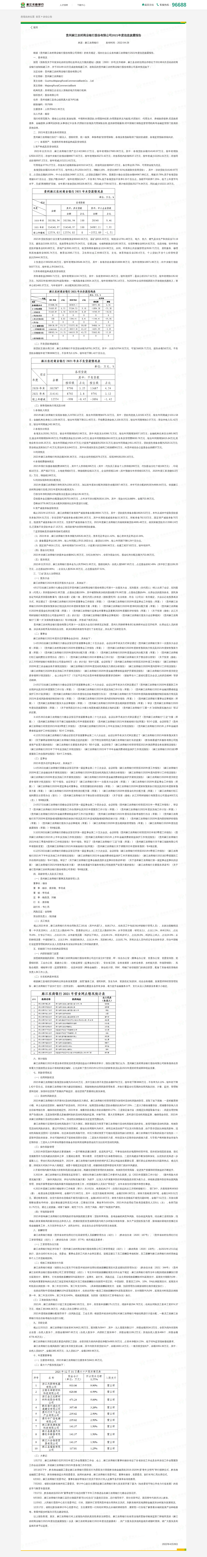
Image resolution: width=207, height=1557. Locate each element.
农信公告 (47, 17)
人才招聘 (64, 5)
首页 (38, 17)
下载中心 (81, 5)
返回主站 (148, 5)
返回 (34, 27)
